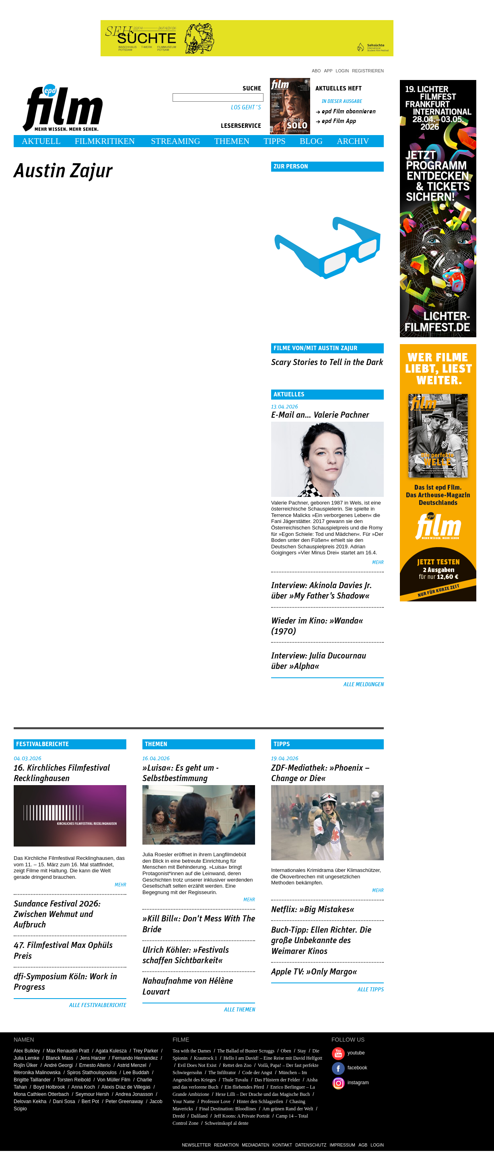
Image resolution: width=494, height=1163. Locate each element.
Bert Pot (90, 1101)
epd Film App (339, 121)
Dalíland (199, 1116)
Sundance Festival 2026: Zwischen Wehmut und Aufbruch (57, 915)
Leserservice (241, 126)
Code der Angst (257, 1072)
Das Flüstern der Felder (277, 1080)
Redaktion (226, 1144)
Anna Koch (83, 1087)
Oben (286, 1051)
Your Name (184, 1101)
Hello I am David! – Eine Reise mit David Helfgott (272, 1058)
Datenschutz (310, 1144)
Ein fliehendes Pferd (244, 1087)
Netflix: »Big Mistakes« (312, 909)
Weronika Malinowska (37, 1072)
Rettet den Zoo (237, 1065)
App (328, 70)
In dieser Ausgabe (342, 101)
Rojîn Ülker (25, 1065)
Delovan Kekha (30, 1101)
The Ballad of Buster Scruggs (245, 1051)
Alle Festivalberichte (97, 1005)
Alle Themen (239, 1010)
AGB (362, 1144)
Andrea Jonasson (134, 1094)
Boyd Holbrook (49, 1087)
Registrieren (368, 70)
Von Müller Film (113, 1080)
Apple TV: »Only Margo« (314, 972)
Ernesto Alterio (95, 1065)
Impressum (343, 1144)
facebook (357, 1068)
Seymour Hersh (92, 1094)
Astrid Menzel (131, 1065)
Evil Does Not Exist (197, 1065)
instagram (358, 1082)
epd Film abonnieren (349, 111)
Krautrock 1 (205, 1058)
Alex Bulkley (27, 1051)
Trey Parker (145, 1051)
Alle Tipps (371, 990)
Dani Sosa (64, 1101)
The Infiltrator (222, 1072)
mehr (378, 562)
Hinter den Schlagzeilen (260, 1101)
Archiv (353, 141)
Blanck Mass (59, 1058)
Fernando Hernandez (135, 1058)
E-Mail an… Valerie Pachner (320, 415)
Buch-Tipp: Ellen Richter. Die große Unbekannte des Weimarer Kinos (321, 941)
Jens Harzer (93, 1058)
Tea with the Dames (192, 1051)
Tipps (274, 141)
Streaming (175, 141)
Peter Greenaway (124, 1101)
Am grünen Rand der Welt (287, 1109)
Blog (311, 141)
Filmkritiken (105, 141)
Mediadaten (255, 1144)
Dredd (179, 1116)
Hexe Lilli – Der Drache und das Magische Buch (263, 1094)
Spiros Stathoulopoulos (92, 1072)
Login (342, 70)
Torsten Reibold (74, 1080)
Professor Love (216, 1101)
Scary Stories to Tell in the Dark (327, 362)
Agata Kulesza (111, 1051)
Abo (316, 70)
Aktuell (41, 141)
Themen (232, 141)
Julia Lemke (26, 1058)
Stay (302, 1051)
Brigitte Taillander (32, 1080)
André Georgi (58, 1065)
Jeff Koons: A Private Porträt (242, 1116)
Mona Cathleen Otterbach (41, 1094)
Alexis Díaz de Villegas (125, 1087)
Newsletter (196, 1144)
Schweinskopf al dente (227, 1123)
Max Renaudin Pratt (67, 1051)
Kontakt (282, 1144)
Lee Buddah (136, 1072)
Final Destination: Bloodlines (227, 1109)
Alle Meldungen (364, 684)
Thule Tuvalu (235, 1080)
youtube (356, 1053)
